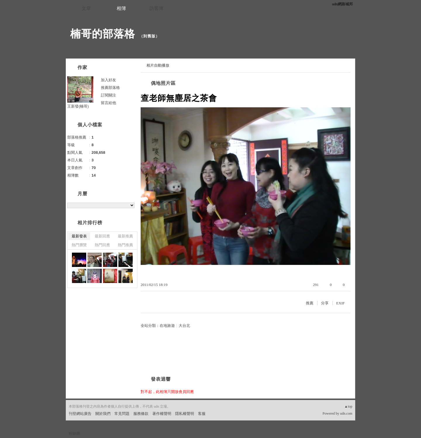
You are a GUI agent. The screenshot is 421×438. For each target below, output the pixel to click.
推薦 (309, 303)
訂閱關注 (108, 95)
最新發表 (79, 236)
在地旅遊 (167, 325)
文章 (86, 8)
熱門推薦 (125, 245)
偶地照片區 (163, 83)
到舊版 (149, 36)
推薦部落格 (110, 87)
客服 (202, 413)
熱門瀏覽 (79, 245)
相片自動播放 (157, 65)
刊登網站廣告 (80, 413)
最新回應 (102, 236)
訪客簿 (156, 8)
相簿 (121, 8)
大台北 (184, 325)
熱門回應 (102, 245)
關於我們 (103, 413)
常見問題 (122, 413)
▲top (348, 406)
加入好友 (108, 80)
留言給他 (108, 103)
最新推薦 (125, 236)
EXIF (340, 303)
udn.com (346, 413)
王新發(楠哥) (78, 106)
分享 (325, 303)
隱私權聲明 (184, 413)
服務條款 (141, 413)
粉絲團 (74, 433)
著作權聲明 (161, 413)
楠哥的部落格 (102, 34)
